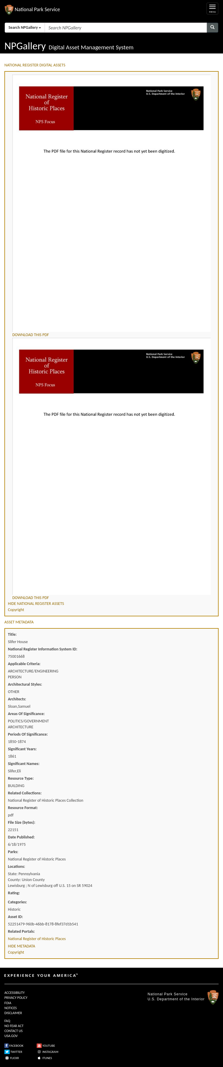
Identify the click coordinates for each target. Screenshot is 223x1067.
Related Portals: (21, 931)
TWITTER (13, 1052)
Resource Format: (23, 807)
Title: (12, 634)
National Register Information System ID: (42, 649)
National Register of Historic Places (37, 938)
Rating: (14, 892)
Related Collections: (25, 793)
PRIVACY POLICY (15, 998)
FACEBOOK (13, 1046)
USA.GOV (11, 1036)
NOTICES (10, 1008)
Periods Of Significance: (28, 734)
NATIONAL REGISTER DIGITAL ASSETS (34, 65)
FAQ (7, 1021)
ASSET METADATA (19, 622)
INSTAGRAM (47, 1052)
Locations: (16, 866)
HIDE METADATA (21, 946)
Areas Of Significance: (26, 713)
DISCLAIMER (13, 1013)
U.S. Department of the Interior (176, 999)
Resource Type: (21, 778)
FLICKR (11, 1058)
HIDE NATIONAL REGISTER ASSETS (36, 603)
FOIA (7, 1003)
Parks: (13, 851)
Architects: (17, 699)
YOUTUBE (46, 1046)
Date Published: (21, 837)
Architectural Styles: (25, 684)
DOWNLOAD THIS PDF (30, 334)
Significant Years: (22, 748)
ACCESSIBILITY (14, 993)
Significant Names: (24, 763)
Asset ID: (15, 916)
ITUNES (44, 1058)
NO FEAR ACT (13, 1026)
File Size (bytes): (21, 822)
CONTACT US (13, 1031)
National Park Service (167, 994)
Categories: (17, 902)
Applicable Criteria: (24, 663)
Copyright (16, 609)
